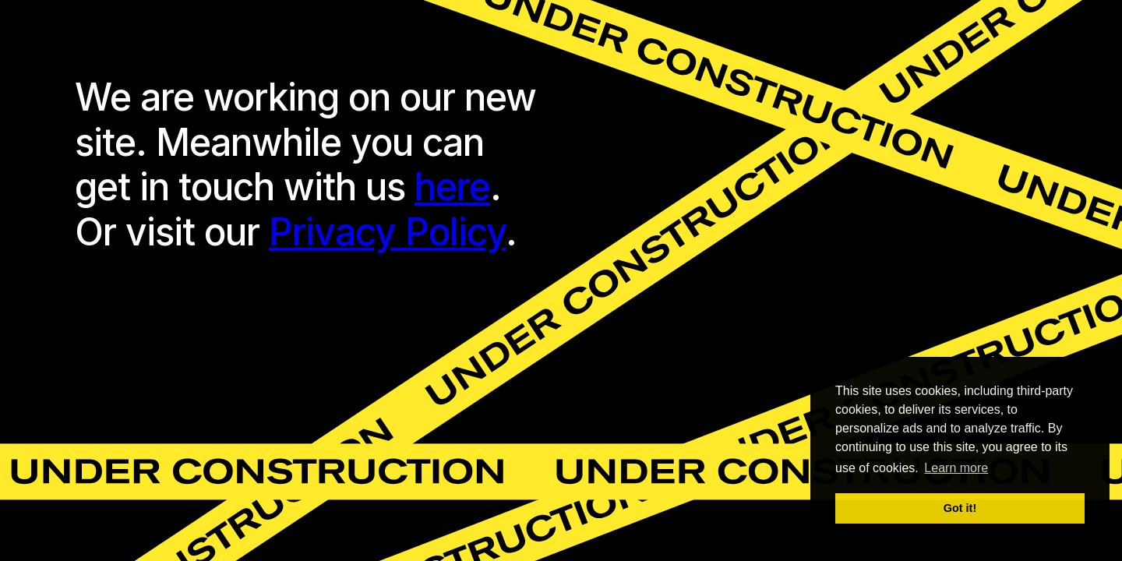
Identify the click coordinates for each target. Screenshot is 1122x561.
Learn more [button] (956, 468)
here (452, 187)
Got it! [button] (960, 508)
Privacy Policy (387, 232)
